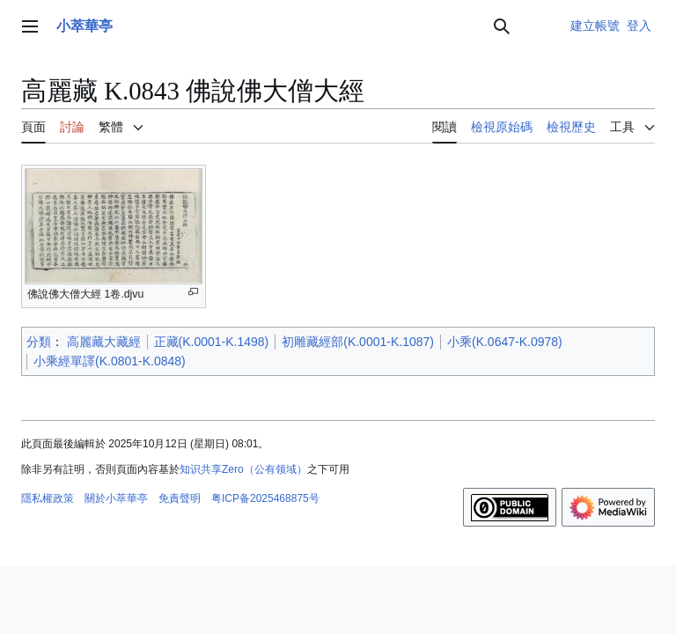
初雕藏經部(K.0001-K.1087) (358, 342)
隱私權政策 (47, 498)
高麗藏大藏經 (104, 342)
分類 (38, 342)
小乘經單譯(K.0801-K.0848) (109, 361)
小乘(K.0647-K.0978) (504, 342)
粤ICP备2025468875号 (265, 498)
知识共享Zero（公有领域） (243, 469)
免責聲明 (179, 498)
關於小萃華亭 (116, 498)
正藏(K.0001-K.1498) (211, 342)
